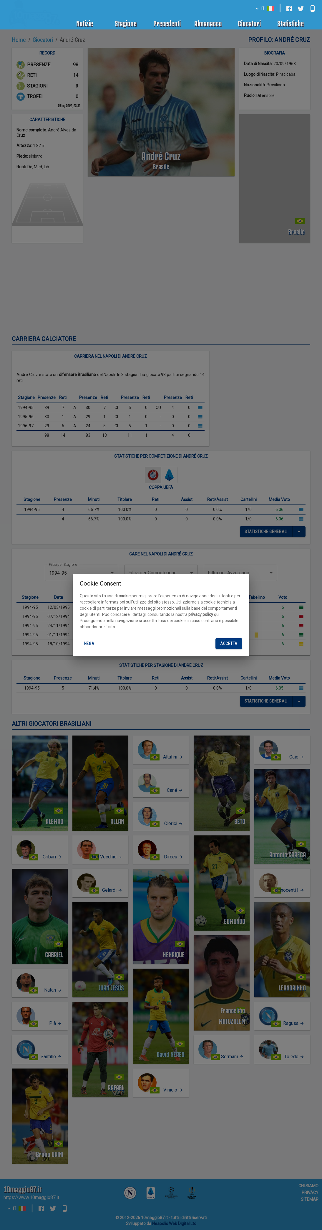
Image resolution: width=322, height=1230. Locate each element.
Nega (89, 643)
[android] (312, 8)
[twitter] (301, 8)
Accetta (228, 643)
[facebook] (289, 8)
